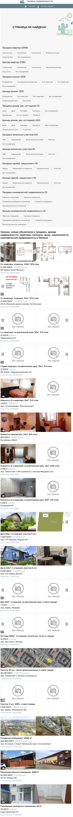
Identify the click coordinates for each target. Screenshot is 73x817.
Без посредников (24, 57)
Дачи (13, 111)
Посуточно (6, 72)
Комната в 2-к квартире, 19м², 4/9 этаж (19, 400)
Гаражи (5, 168)
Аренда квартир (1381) (14, 62)
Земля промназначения (34, 140)
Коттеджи (23, 111)
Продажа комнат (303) (13, 77)
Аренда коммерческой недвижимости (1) (23, 211)
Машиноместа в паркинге (22, 168)
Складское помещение (43, 201)
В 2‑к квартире (47, 82)
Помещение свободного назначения (16, 201)
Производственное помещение (14, 206)
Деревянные (7, 115)
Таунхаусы (36, 111)
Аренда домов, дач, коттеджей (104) (21, 120)
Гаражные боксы (43, 168)
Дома (4, 111)
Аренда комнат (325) (13, 91)
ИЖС (4, 140)
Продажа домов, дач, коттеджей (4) (21, 106)
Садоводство (16, 140)
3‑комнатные (36, 53)
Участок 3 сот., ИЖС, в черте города (17, 704)
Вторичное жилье (52, 53)
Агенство (51, 140)
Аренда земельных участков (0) (18, 149)
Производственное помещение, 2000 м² (19, 772)
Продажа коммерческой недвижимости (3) (24, 192)
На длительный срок (53, 67)
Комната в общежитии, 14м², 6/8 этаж (18, 435)
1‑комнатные (7, 53)
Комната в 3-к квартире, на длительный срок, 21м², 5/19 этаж (30, 466)
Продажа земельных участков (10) (20, 135)
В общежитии (7, 82)
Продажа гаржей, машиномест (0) (20, 164)
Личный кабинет (46, 6)
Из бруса (36, 115)
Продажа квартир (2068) (15, 48)
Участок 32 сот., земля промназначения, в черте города (27, 670)
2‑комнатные (21, 53)
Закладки (30, 6)
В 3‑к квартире (63, 82)
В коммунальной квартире (27, 82)
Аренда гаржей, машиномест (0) (19, 178)
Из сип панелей (22, 115)
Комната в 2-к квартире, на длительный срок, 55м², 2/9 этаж (29, 500)
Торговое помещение (32, 197)
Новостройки (7, 57)
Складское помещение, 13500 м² (16, 738)
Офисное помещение (10, 197)
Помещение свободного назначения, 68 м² (21, 806)
